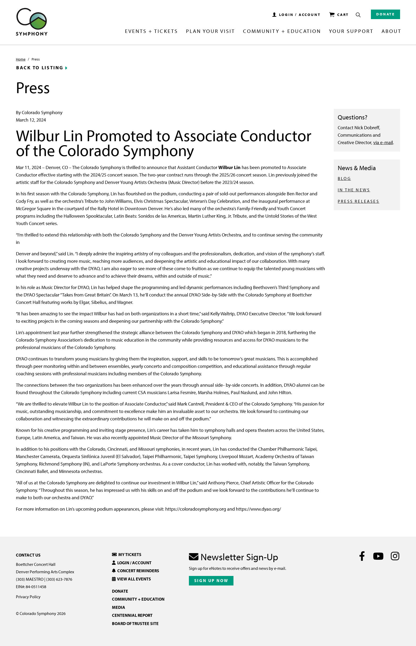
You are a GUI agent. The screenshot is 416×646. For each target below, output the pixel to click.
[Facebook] (362, 556)
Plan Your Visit (210, 31)
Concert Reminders (135, 570)
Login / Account (131, 562)
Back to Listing (39, 67)
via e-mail (383, 142)
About (391, 31)
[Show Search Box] (358, 15)
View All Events (131, 579)
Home (20, 59)
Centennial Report (132, 615)
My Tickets (126, 554)
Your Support (351, 31)
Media (118, 607)
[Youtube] (378, 556)
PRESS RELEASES (358, 201)
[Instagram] (395, 556)
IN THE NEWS (354, 189)
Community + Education (282, 31)
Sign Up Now (211, 580)
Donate (385, 14)
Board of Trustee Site (135, 623)
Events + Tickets (151, 31)
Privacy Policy (28, 596)
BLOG (344, 178)
